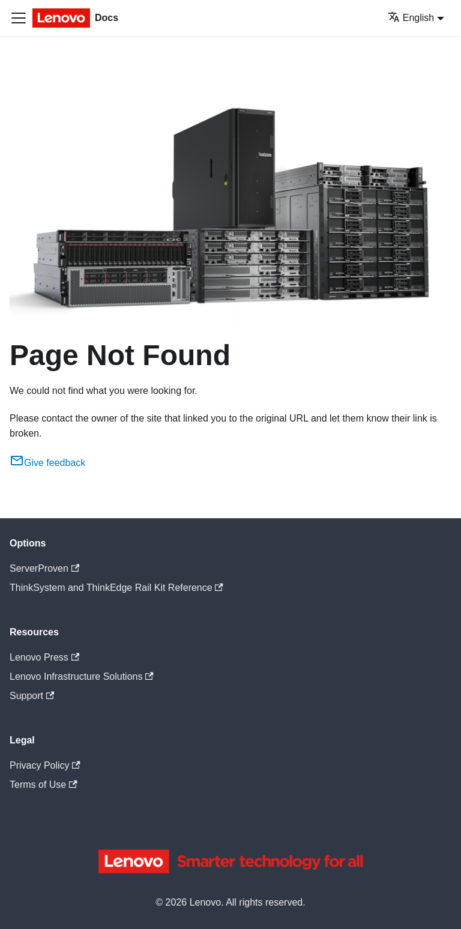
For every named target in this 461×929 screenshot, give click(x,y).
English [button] (411, 18)
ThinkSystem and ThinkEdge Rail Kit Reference (116, 588)
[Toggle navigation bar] (19, 18)
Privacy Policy (45, 765)
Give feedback (47, 463)
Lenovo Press (44, 657)
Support (32, 696)
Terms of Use (43, 784)
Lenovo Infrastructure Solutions (82, 676)
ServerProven (44, 568)
